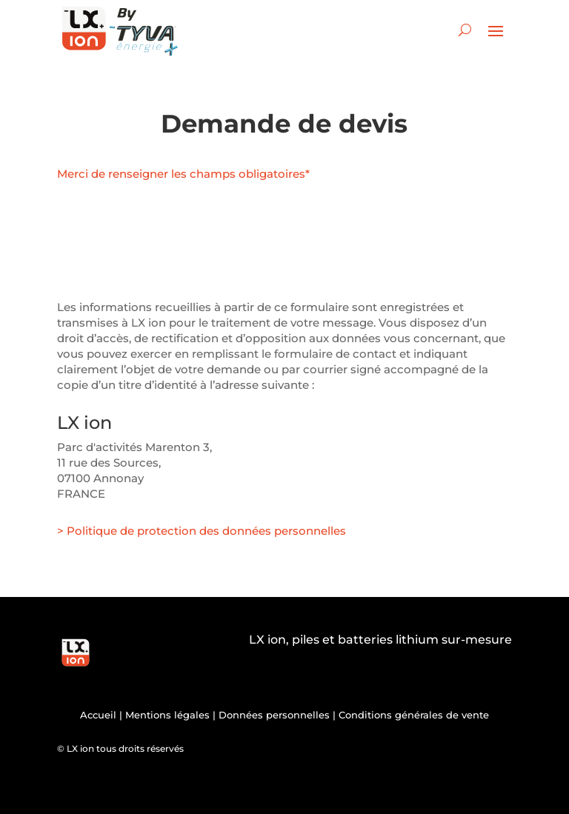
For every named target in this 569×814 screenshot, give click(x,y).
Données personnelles (274, 715)
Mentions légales (167, 715)
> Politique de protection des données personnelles (201, 531)
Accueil (98, 715)
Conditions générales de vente (414, 715)
